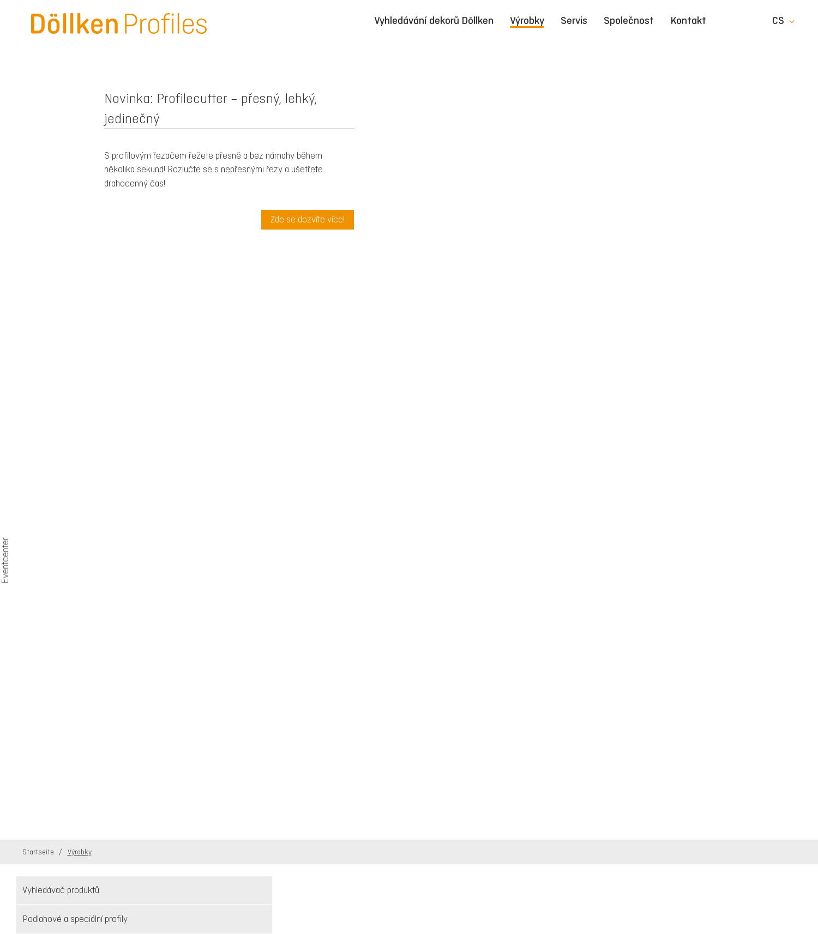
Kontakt (688, 20)
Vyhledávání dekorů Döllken (434, 20)
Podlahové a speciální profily (75, 918)
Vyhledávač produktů (60, 889)
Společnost (629, 20)
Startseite (39, 852)
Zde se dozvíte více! (307, 219)
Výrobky (527, 21)
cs (778, 20)
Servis (574, 20)
